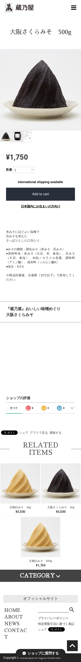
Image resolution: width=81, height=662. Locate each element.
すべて (14, 408)
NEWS (11, 623)
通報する (55, 432)
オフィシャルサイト (40, 598)
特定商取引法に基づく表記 (56, 624)
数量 (9, 169)
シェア (23, 432)
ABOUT (13, 617)
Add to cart (40, 194)
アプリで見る (39, 432)
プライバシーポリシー (53, 618)
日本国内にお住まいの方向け (40, 206)
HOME (12, 610)
